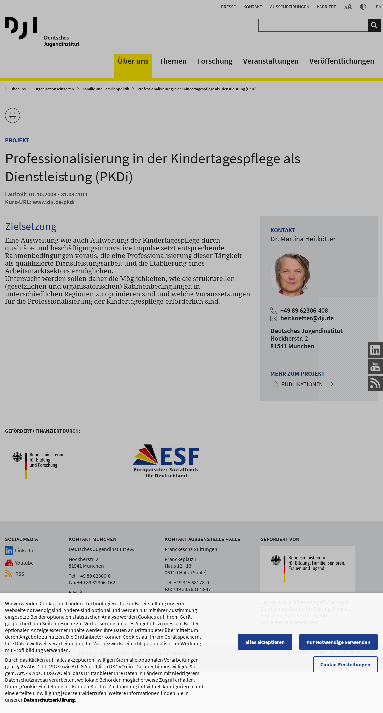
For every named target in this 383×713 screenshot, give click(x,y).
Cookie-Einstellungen (345, 676)
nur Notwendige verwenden (338, 654)
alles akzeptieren (265, 654)
